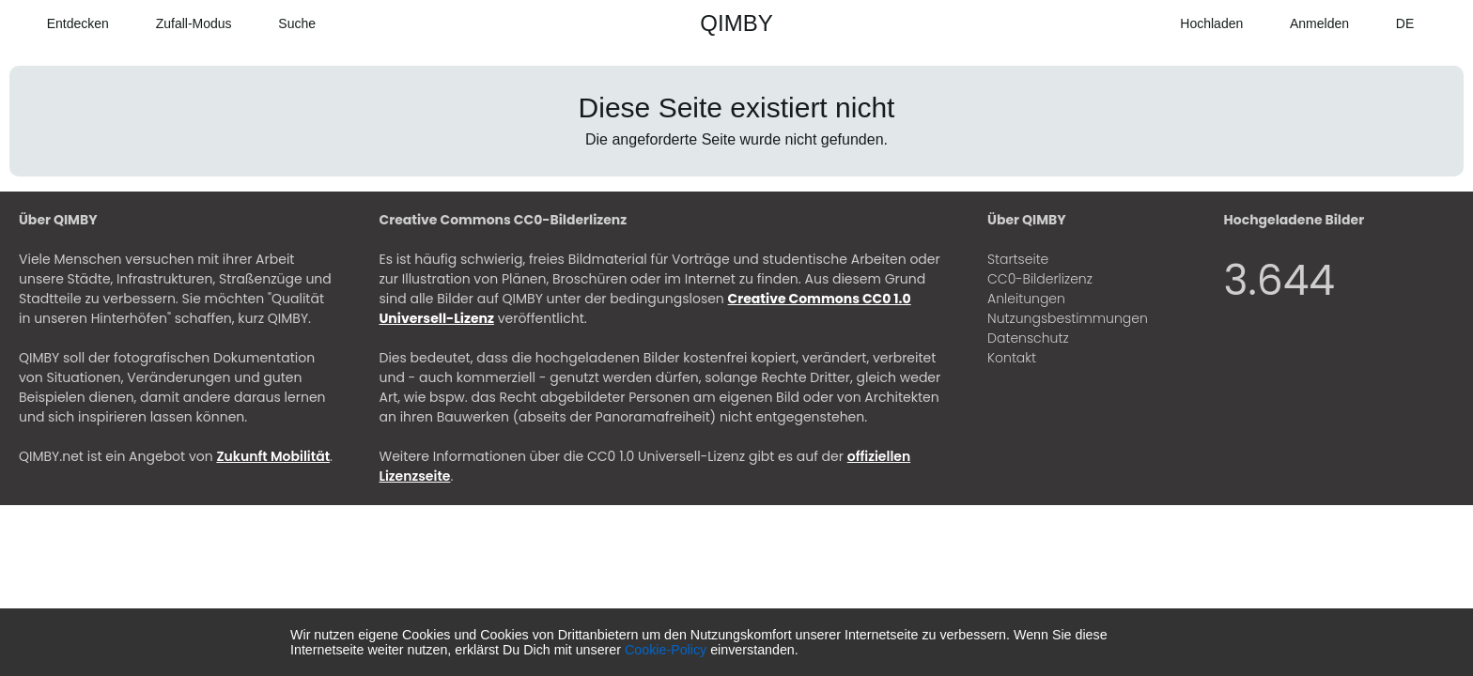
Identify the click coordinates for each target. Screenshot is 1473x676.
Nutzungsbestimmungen (1067, 318)
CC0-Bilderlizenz (1040, 278)
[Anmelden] (1305, 23)
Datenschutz (1028, 338)
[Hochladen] (1198, 23)
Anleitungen (1026, 298)
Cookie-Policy (665, 649)
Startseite (1017, 259)
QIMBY (736, 23)
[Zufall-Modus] (180, 23)
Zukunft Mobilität (273, 456)
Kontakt (1011, 357)
